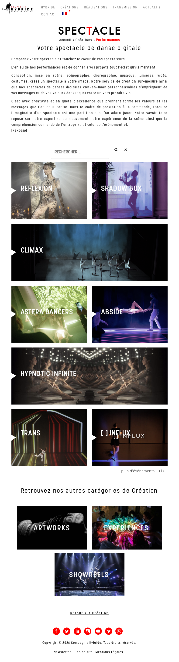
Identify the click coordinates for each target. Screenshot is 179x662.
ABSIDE (112, 312)
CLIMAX (32, 250)
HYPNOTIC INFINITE (49, 373)
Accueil (65, 40)
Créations (84, 40)
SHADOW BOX (121, 188)
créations (70, 7)
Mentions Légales (109, 652)
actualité (152, 7)
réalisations (96, 7)
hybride (48, 7)
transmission (125, 7)
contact (48, 14)
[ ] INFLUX (116, 433)
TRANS (31, 433)
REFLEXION (36, 188)
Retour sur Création (89, 613)
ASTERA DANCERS (47, 312)
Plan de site (83, 652)
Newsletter (62, 652)
